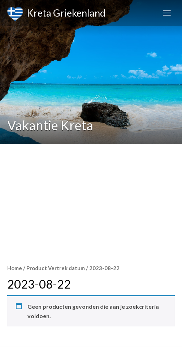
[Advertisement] (91, 198)
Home (14, 268)
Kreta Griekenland (56, 14)
